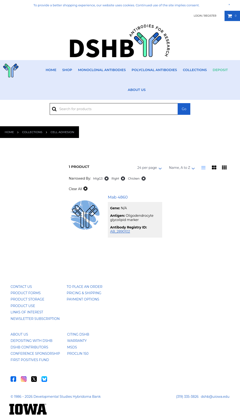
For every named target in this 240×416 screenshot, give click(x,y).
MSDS (72, 347)
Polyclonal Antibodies (154, 70)
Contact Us (21, 287)
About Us (137, 90)
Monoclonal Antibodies (102, 70)
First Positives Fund (30, 360)
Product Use (23, 306)
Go (184, 109)
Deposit (220, 70)
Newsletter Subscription (35, 319)
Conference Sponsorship (35, 353)
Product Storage (27, 299)
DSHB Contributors (29, 347)
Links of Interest (27, 312)
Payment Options (83, 299)
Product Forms (26, 293)
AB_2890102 (120, 231)
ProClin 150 (77, 353)
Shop (67, 70)
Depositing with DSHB (31, 341)
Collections (195, 70)
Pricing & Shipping (84, 293)
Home (51, 70)
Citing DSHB (78, 334)
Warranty (77, 341)
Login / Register (205, 15)
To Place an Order (84, 287)
